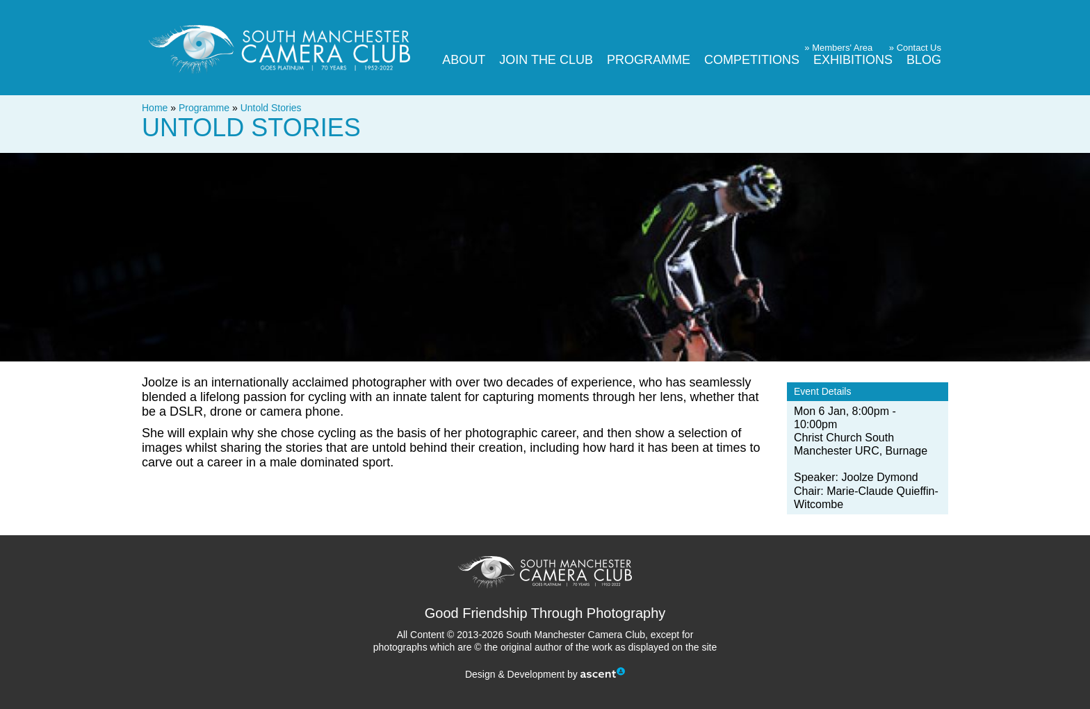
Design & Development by (545, 674)
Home (155, 107)
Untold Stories (271, 107)
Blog (923, 60)
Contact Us (919, 47)
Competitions (751, 60)
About (463, 60)
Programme (648, 60)
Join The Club (546, 60)
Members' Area (842, 47)
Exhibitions (853, 60)
